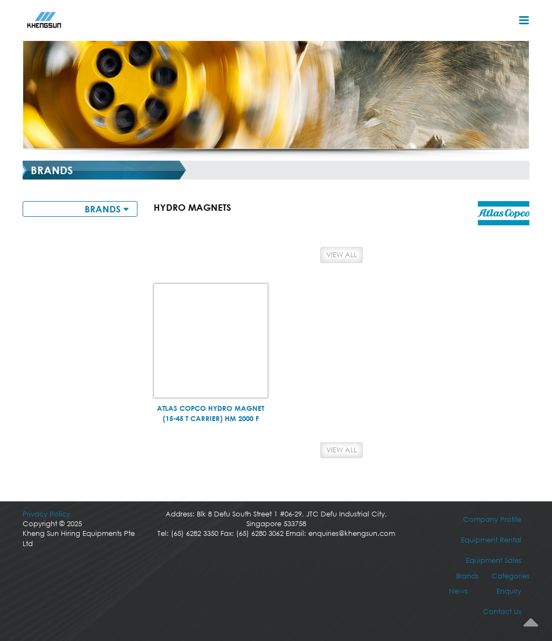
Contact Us (502, 611)
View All (341, 254)
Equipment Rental (491, 539)
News (458, 591)
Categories (510, 576)
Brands (467, 576)
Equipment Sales (493, 560)
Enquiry (508, 591)
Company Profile (492, 519)
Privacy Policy (46, 514)
